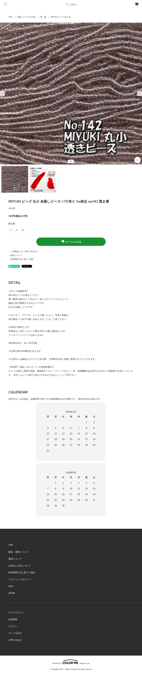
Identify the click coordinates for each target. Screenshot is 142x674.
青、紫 (43, 17)
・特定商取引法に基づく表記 (21, 259)
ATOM (11, 593)
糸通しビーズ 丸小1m (26, 17)
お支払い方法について (19, 566)
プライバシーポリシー (19, 579)
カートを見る (15, 633)
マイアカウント (16, 612)
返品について (15, 559)
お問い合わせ (15, 640)
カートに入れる (71, 241)
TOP (10, 17)
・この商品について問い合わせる (23, 251)
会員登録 (12, 619)
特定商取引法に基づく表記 (21, 572)
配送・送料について (18, 552)
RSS (10, 586)
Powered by (71, 661)
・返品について (15, 255)
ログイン (12, 626)
